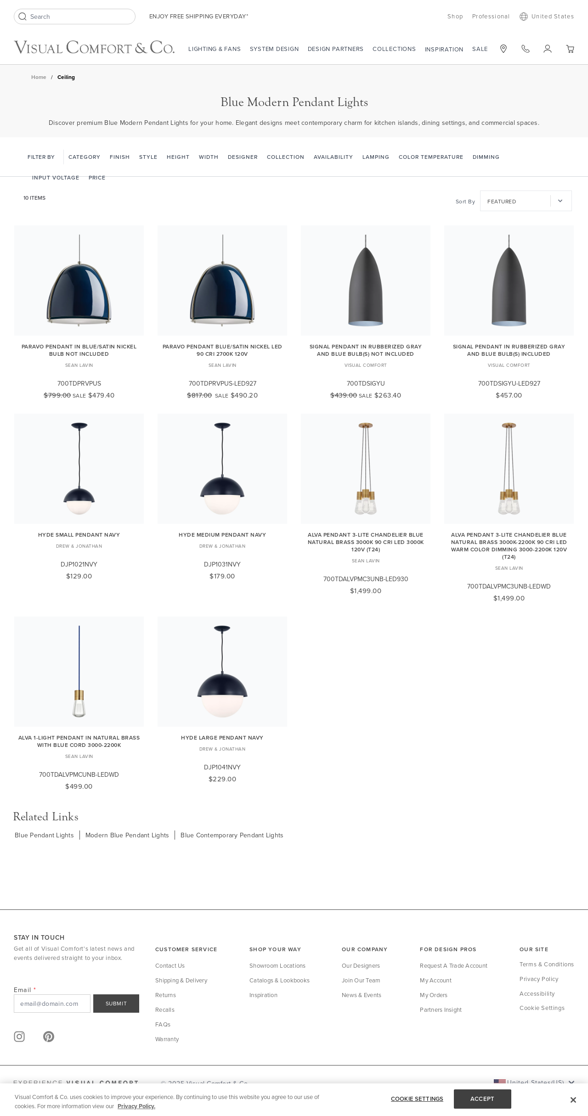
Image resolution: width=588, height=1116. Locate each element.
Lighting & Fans (214, 49)
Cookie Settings (542, 1008)
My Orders (433, 995)
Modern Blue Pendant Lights (127, 835)
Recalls (165, 1009)
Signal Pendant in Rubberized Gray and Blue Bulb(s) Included (509, 350)
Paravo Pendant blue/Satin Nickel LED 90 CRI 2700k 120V (223, 350)
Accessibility (537, 993)
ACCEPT (482, 1098)
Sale (480, 49)
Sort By (465, 201)
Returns (165, 995)
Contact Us (170, 965)
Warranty (167, 1039)
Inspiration (444, 49)
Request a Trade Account (453, 965)
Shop (455, 16)
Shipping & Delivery (181, 980)
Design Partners (336, 49)
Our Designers (361, 965)
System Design (274, 49)
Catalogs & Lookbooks (279, 980)
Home (38, 77)
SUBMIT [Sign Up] (116, 1003)
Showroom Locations (277, 965)
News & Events (361, 995)
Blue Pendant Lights (44, 835)
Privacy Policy (539, 979)
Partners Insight (441, 1009)
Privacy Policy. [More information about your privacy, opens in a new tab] (136, 1106)
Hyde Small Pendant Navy (79, 534)
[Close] (573, 1100)
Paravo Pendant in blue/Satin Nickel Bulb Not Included (79, 350)
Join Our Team (361, 980)
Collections (394, 49)
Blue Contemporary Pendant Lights (232, 835)
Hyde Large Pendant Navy (222, 737)
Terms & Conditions (547, 964)
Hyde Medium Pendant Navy (222, 534)
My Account (436, 980)
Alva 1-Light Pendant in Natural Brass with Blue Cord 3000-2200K (79, 741)
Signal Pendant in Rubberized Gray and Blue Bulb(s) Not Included (366, 350)
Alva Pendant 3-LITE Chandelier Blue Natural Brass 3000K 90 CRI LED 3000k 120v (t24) (366, 542)
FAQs (162, 1024)
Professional (491, 16)
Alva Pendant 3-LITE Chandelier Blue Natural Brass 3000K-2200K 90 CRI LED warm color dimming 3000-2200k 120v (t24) (509, 546)
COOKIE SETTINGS (417, 1098)
